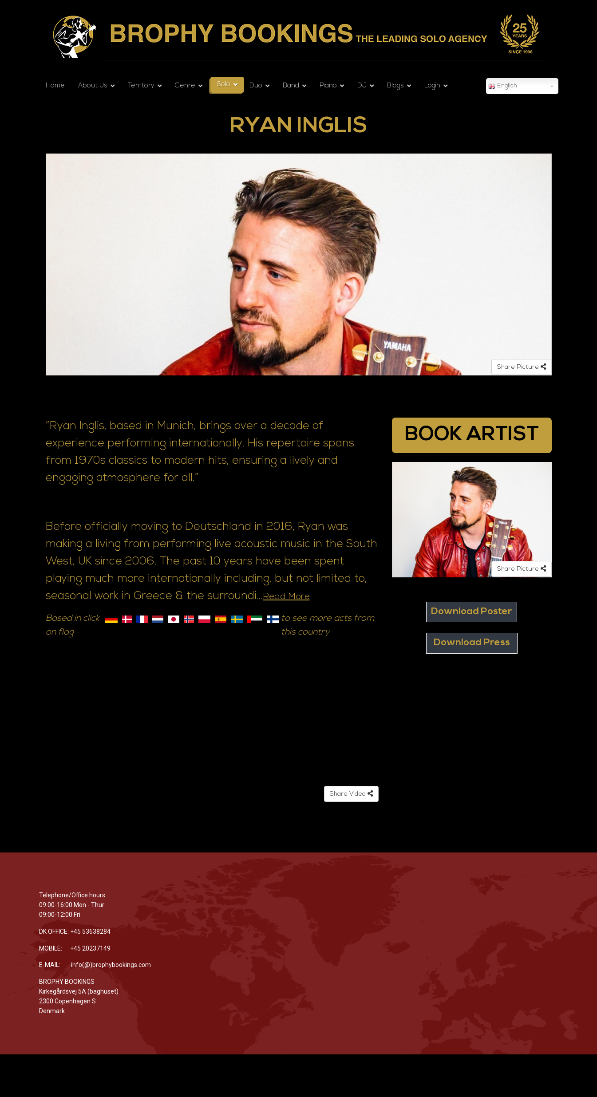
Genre (185, 86)
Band (291, 86)
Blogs (395, 86)
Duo (255, 86)
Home (55, 86)
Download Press (472, 643)
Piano (328, 86)
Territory (141, 86)
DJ (362, 86)
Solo (223, 84)
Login (432, 86)
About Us (92, 86)
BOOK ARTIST (472, 435)
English (502, 86)
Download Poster (471, 612)
